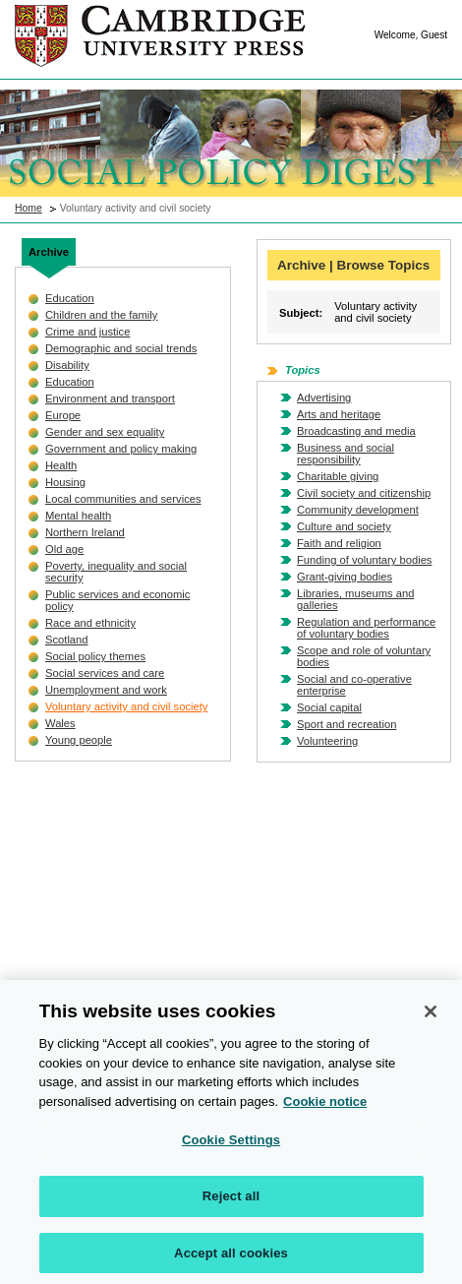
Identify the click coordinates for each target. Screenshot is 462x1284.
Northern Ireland (85, 532)
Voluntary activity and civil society (126, 706)
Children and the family (101, 315)
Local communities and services (123, 499)
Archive (49, 252)
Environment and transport (110, 398)
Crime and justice (87, 331)
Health (61, 465)
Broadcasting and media (356, 431)
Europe (63, 415)
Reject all (231, 1201)
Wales (60, 723)
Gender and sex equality (104, 432)
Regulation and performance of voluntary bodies (366, 628)
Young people (78, 740)
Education (69, 298)
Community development (358, 510)
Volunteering (327, 741)
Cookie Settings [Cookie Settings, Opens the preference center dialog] (231, 1146)
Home (28, 208)
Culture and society (344, 526)
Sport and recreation (346, 724)
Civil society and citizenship (364, 493)
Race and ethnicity (90, 623)
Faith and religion (339, 543)
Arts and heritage (338, 414)
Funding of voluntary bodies (364, 560)
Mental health (78, 515)
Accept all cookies (231, 1259)
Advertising (324, 397)
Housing (65, 482)
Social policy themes (95, 656)
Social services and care (104, 673)
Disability (67, 365)
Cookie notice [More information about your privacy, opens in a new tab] (325, 1107)
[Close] (430, 1018)
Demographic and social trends (121, 348)
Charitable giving (337, 476)
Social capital (329, 707)
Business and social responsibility (345, 453)
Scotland (66, 639)
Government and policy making (121, 449)
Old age (64, 549)
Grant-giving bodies (344, 576)
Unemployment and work (106, 690)
